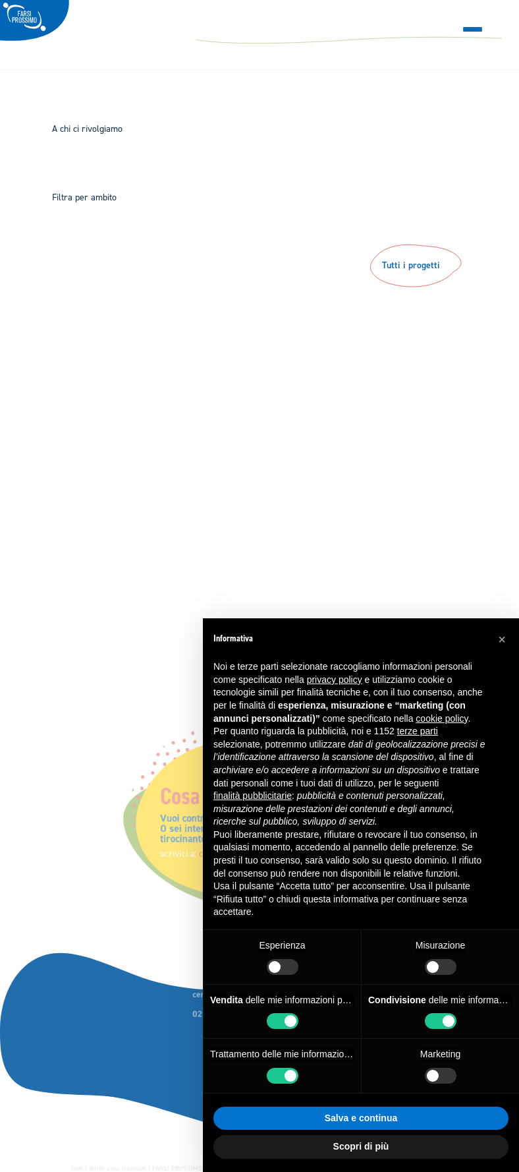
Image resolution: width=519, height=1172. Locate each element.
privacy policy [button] (334, 679)
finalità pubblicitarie (252, 795)
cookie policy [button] (442, 718)
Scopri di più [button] (361, 1146)
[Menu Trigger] (472, 29)
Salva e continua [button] (361, 1118)
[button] (501, 639)
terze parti (417, 731)
